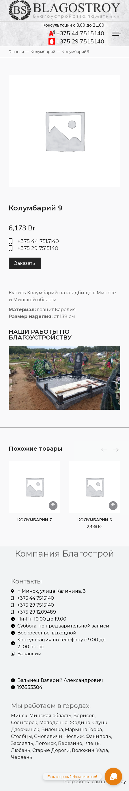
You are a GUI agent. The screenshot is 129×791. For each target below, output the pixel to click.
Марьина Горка (83, 729)
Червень (21, 757)
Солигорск (24, 722)
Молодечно (53, 722)
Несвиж (74, 736)
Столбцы (21, 736)
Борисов (84, 715)
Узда (102, 750)
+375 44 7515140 (76, 33)
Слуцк (99, 722)
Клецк (92, 743)
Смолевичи (48, 736)
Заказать (24, 263)
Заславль (22, 743)
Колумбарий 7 (34, 519)
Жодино (80, 722)
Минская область (50, 715)
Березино (70, 743)
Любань (20, 750)
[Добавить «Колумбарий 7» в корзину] (53, 505)
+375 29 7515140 (76, 41)
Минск (19, 715)
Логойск (45, 743)
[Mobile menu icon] (116, 34)
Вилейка (52, 729)
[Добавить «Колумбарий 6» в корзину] (113, 505)
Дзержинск (25, 729)
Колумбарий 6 (94, 519)
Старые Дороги (51, 750)
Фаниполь (98, 736)
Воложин (83, 750)
